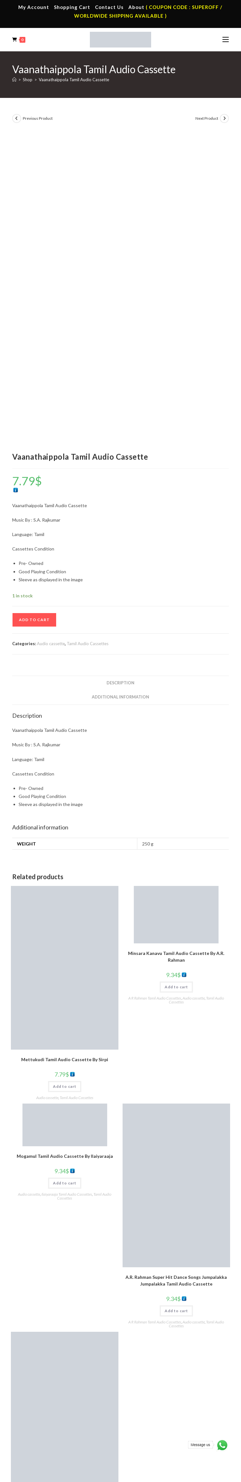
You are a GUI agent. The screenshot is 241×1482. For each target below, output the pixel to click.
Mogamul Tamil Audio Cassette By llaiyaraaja (65, 850)
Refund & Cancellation (169, 1452)
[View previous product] (16, 118)
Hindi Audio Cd (146, 1393)
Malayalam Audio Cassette (157, 1345)
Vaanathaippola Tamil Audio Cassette (74, 79)
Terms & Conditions (70, 1452)
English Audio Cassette (153, 1354)
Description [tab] (120, 376)
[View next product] (224, 118)
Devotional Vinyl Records (47, 1421)
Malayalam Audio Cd (151, 1412)
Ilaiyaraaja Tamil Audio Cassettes (66, 888)
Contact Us (109, 7)
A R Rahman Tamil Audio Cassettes (154, 691)
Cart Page (32, 1345)
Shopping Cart (72, 7)
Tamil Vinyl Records (41, 1383)
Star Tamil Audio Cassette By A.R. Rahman (64, 1209)
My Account (33, 7)
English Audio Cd (147, 1421)
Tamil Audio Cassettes (87, 337)
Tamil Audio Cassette (151, 1317)
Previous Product (38, 118)
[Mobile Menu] (225, 39)
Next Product (206, 118)
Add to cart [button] (64, 780)
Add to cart (34, 313)
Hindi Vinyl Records (41, 1393)
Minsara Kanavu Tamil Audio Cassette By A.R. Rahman (176, 650)
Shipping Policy (132, 1452)
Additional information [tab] (120, 390)
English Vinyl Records (43, 1402)
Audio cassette (51, 337)
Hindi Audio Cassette (151, 1326)
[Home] (14, 79)
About (136, 7)
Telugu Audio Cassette (153, 1336)
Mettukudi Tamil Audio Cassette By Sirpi (64, 753)
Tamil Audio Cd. (146, 1383)
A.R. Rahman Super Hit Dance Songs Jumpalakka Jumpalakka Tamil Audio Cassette (176, 974)
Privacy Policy (104, 1452)
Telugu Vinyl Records (43, 1412)
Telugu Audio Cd (147, 1402)
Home (29, 1317)
